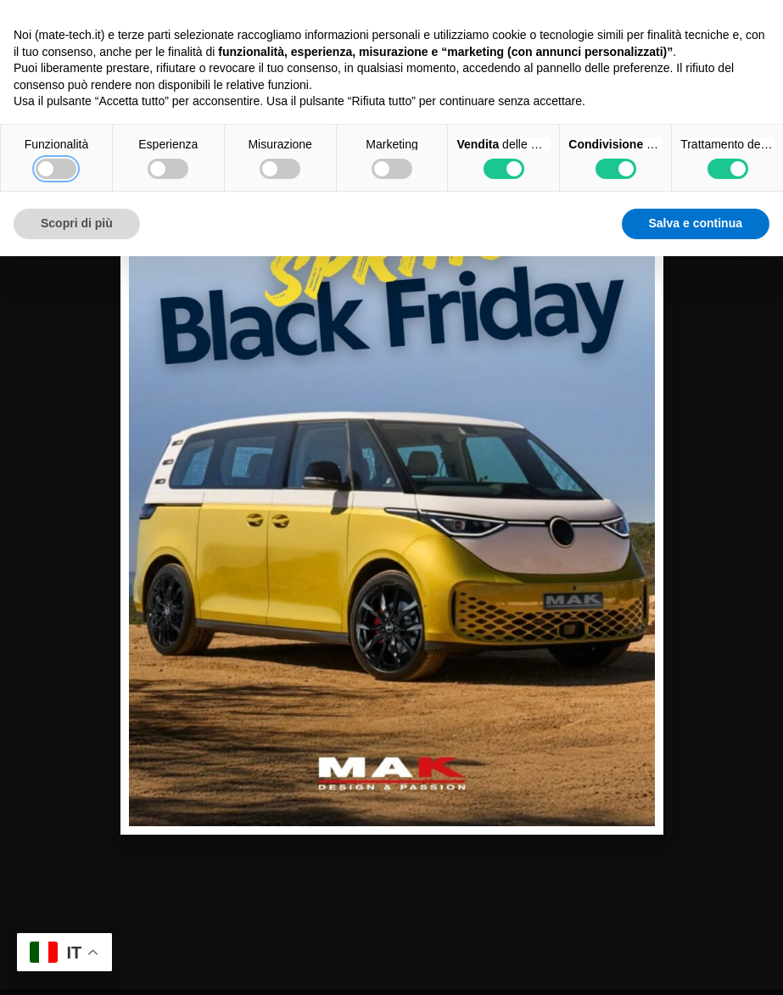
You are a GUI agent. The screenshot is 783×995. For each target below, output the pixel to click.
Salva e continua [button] (695, 223)
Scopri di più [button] (77, 223)
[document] (391, 497)
